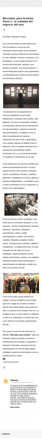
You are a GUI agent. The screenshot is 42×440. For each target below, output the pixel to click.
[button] (4, 29)
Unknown (14, 380)
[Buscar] (39, 3)
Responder (14, 407)
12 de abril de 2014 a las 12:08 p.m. (22, 382)
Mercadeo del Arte (11, 362)
